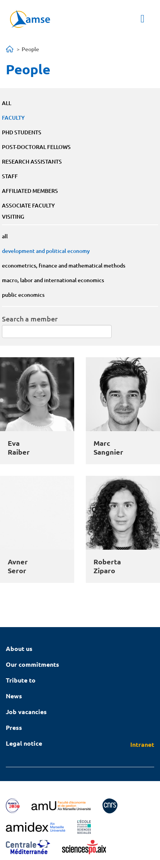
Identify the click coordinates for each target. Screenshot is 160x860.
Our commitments (32, 664)
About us (19, 648)
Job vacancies (26, 712)
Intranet (142, 744)
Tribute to (21, 680)
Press (14, 727)
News (14, 696)
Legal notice (24, 743)
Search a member (30, 318)
